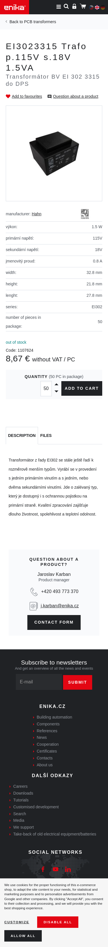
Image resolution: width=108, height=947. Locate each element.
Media (18, 820)
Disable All (57, 922)
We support (23, 827)
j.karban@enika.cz (60, 605)
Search (19, 813)
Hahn (36, 214)
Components (48, 724)
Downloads (23, 793)
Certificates (47, 751)
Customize (16, 922)
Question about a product (75, 96)
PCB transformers (40, 21)
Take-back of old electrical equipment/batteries (54, 834)
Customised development (36, 807)
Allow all (23, 936)
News (42, 737)
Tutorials (21, 800)
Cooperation (48, 744)
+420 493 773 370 (59, 591)
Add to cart (82, 388)
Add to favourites (27, 96)
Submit (77, 682)
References (47, 731)
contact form (54, 622)
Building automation (54, 717)
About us (45, 765)
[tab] (22, 436)
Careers (20, 786)
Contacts (45, 758)
